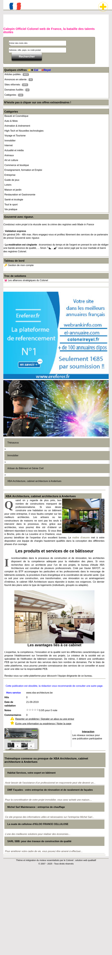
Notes (7, 710)
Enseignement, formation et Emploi (23, 170)
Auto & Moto (11, 121)
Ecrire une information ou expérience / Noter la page (43, 723)
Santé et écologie (13, 199)
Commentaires (12, 715)
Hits (6, 697)
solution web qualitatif (85, 860)
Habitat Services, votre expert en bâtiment (31, 773)
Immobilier (10, 140)
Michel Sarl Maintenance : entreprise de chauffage (36, 807)
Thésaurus (13, 442)
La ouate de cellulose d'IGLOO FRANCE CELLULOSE (37, 824)
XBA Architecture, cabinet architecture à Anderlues (34, 481)
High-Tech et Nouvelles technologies (24, 130)
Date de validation (10, 704)
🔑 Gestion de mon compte (19, 265)
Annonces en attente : (18, 79)
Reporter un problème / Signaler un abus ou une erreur (44, 719)
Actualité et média (14, 150)
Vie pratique (10, 209)
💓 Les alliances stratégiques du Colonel (26, 280)
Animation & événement (17, 125)
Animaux (9, 155)
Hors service (13, 692)
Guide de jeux (11, 180)
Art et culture (11, 160)
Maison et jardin (12, 189)
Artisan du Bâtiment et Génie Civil (25, 468)
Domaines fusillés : (16, 89)
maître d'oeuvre (81, 537)
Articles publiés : (16, 74)
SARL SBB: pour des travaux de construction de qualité (39, 841)
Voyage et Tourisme (15, 135)
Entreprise (9, 175)
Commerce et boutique (16, 165)
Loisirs (7, 184)
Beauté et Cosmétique (16, 116)
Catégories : (13, 95)
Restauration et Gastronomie (19, 194)
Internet (8, 145)
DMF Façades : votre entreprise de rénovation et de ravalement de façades (50, 790)
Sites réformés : (16, 84)
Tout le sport (11, 204)
